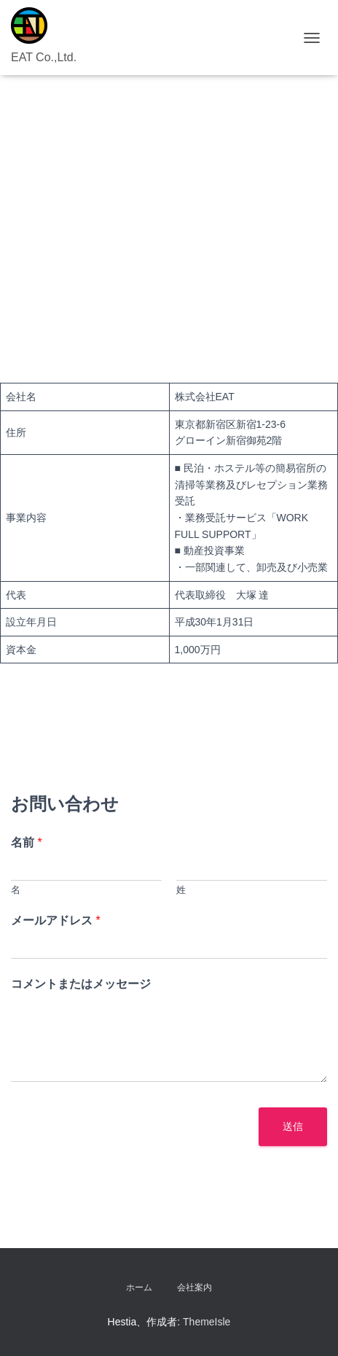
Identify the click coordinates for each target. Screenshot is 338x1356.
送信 (293, 1126)
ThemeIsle (206, 1322)
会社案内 (194, 1287)
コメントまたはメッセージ (81, 984)
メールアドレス (56, 920)
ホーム (139, 1287)
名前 (26, 842)
